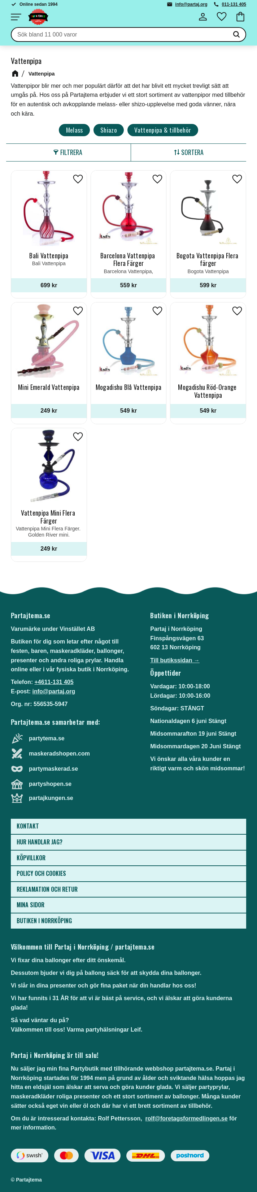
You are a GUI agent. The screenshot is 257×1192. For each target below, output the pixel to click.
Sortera (192, 152)
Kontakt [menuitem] (28, 826)
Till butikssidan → (175, 660)
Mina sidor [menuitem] (30, 904)
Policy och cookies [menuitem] (41, 873)
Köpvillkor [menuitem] (31, 857)
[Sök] (236, 35)
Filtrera (71, 152)
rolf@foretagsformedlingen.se (186, 1118)
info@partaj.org (191, 4)
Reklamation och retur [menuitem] (47, 889)
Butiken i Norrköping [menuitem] (44, 920)
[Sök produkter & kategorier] (119, 35)
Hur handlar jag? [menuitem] (39, 842)
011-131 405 (234, 4)
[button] (16, 17)
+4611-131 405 (53, 682)
